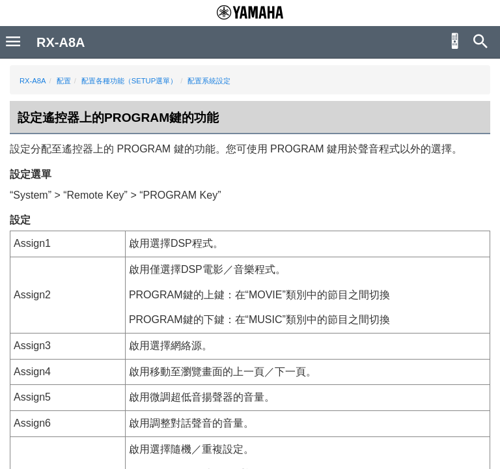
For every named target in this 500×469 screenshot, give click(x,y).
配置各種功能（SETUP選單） (129, 81)
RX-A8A (33, 81)
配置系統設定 (209, 81)
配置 (64, 81)
